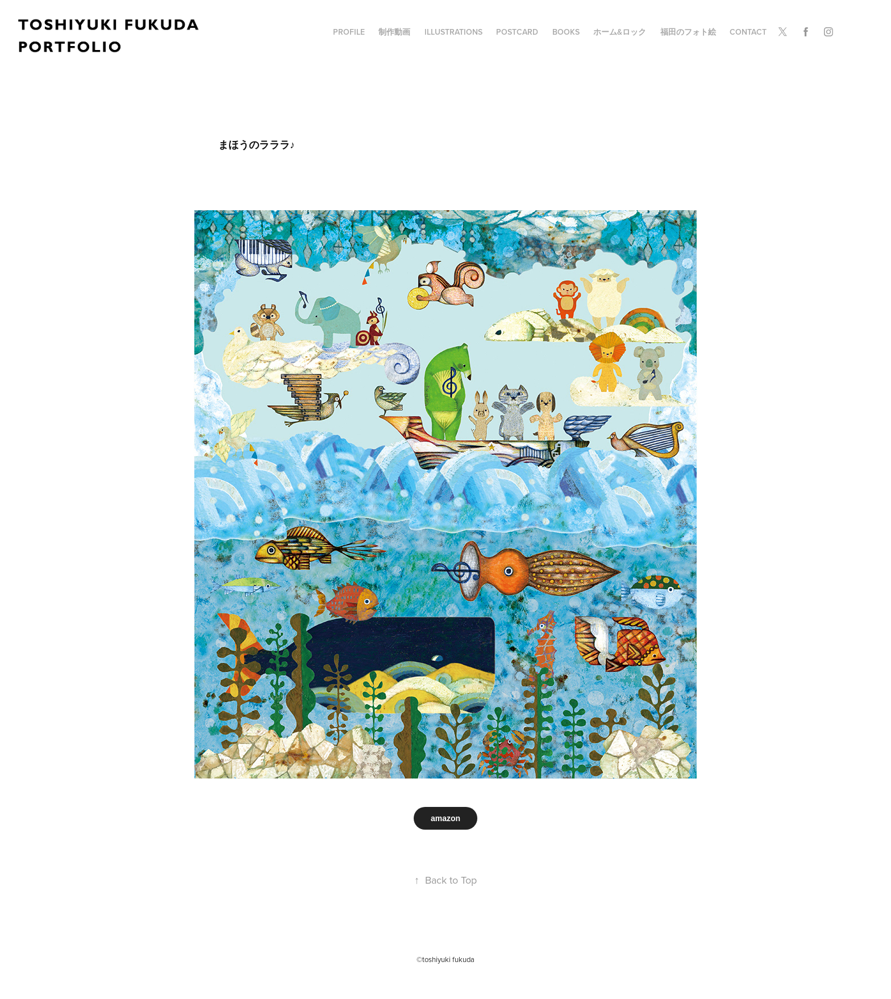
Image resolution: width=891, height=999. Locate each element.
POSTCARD (517, 32)
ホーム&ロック (619, 32)
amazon (445, 818)
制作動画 (394, 32)
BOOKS (566, 32)
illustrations (453, 32)
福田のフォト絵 (688, 32)
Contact (748, 32)
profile (349, 32)
